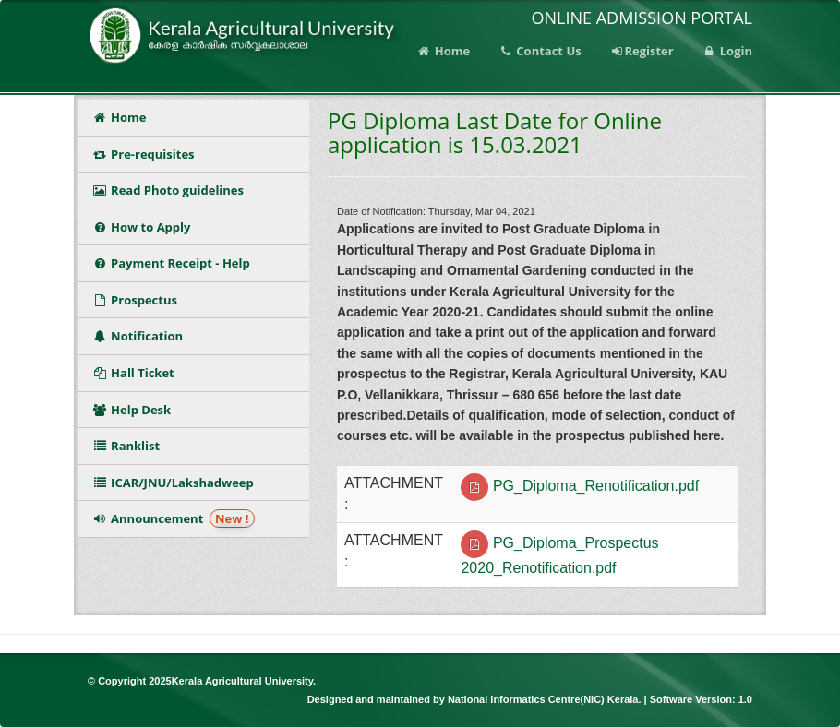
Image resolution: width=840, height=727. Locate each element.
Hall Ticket (136, 372)
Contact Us (539, 50)
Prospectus (138, 300)
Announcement (173, 518)
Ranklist (129, 445)
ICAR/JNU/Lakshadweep (173, 482)
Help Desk (131, 409)
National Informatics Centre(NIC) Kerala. (546, 699)
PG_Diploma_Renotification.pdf (596, 486)
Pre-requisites (143, 154)
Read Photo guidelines (168, 190)
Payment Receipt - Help (171, 263)
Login (727, 50)
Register (641, 50)
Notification (140, 336)
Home (443, 50)
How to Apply (141, 227)
